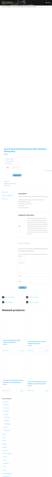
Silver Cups (6, 275)
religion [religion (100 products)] (5, 437)
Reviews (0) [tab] (5, 66)
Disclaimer (38, 458)
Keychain (5, 390)
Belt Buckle (5, 377)
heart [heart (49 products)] (14, 435)
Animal (5, 324)
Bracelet (5, 311)
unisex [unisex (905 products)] (15, 440)
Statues (5, 294)
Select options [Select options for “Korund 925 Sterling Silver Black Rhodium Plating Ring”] (31, 218)
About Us (38, 452)
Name (20, 143)
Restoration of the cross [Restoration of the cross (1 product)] (14, 437)
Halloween (6, 288)
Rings (4, 347)
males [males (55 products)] (22, 435)
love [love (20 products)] (18, 435)
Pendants (5, 318)
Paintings (5, 407)
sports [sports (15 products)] (11, 440)
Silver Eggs (6, 278)
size (8, 35)
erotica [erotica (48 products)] (15, 433)
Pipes (4, 305)
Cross (5, 327)
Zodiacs (5, 397)
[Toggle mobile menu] (49, 2)
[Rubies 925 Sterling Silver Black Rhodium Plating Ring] (13, 193)
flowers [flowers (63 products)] (10, 435)
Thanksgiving (7, 291)
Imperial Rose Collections (9, 387)
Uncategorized (12, 51)
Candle (4, 384)
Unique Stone (7, 298)
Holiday (5, 282)
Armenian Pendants (7, 341)
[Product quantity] (7, 43)
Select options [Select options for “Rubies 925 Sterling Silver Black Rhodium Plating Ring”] (6, 218)
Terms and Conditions (38, 460)
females (8, 53)
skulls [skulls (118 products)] (22, 437)
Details (23, 218)
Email (20, 149)
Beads (4, 308)
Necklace (5, 315)
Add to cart (17, 42)
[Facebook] (13, 449)
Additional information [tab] (7, 63)
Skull (5, 337)
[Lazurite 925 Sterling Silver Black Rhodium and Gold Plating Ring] (38, 234)
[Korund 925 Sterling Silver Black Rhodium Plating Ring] (38, 193)
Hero (5, 357)
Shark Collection (7, 370)
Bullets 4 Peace (6, 380)
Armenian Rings (7, 344)
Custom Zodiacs (7, 321)
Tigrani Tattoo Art (7, 404)
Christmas (6, 284)
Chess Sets (6, 272)
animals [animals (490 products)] (6, 433)
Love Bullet (6, 331)
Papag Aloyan (7, 410)
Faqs (38, 454)
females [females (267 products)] (5, 435)
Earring (4, 367)
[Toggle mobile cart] (46, 2)
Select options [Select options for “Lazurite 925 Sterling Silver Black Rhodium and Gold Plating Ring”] (31, 258)
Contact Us (35, 465)
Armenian (5, 400)
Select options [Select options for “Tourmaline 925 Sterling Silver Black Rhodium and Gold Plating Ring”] (6, 258)
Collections (5, 269)
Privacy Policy (38, 456)
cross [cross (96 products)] (11, 433)
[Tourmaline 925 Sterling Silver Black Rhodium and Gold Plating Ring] (13, 233)
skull (5, 363)
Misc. (5, 334)
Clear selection (48, 38)
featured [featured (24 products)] (20, 433)
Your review (21, 130)
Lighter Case (6, 394)
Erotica (4, 301)
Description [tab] (5, 59)
